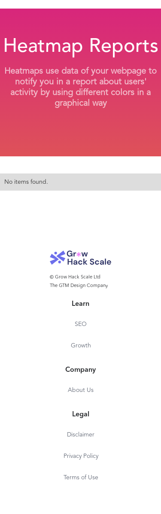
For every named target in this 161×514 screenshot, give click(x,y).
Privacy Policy (81, 456)
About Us (81, 390)
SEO (81, 324)
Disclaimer (80, 435)
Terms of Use (81, 478)
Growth (81, 346)
